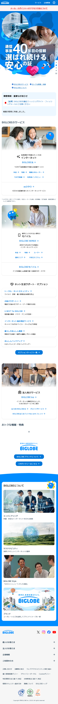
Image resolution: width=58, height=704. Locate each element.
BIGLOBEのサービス (21, 84)
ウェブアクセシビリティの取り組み (39, 669)
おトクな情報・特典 (39, 84)
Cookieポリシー (44, 674)
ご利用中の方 (29, 660)
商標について (28, 683)
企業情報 (47, 3)
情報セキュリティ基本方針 (12, 683)
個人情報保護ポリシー (10, 674)
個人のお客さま (29, 642)
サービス (38, 3)
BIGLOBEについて (20, 87)
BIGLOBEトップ (41, 683)
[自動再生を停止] (56, 73)
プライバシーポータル (28, 674)
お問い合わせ (7, 669)
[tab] (56, 62)
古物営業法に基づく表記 (32, 679)
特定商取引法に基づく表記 (12, 679)
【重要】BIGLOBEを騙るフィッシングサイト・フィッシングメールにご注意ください (29, 102)
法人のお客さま (29, 648)
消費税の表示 (19, 669)
